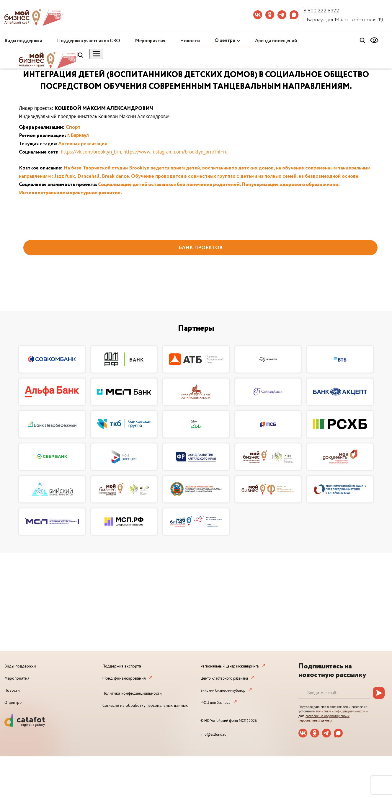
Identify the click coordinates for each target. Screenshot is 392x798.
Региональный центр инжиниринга (229, 666)
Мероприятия (150, 40)
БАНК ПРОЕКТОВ (201, 248)
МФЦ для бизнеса (215, 702)
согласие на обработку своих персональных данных (323, 718)
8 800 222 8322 (321, 11)
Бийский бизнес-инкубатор (222, 690)
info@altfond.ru (213, 734)
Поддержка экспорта (121, 666)
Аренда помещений (276, 40)
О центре (225, 40)
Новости (190, 40)
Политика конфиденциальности (132, 693)
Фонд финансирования (124, 678)
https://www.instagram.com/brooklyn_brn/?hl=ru (175, 151)
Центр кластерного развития (224, 678)
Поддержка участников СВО (88, 40)
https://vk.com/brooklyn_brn (91, 151)
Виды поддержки (23, 40)
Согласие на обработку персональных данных (145, 705)
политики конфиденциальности (340, 711)
